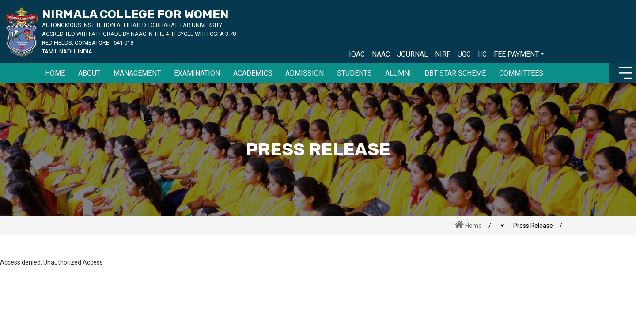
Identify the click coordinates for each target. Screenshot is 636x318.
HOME (55, 73)
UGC (464, 54)
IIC (482, 54)
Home (468, 225)
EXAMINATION (197, 73)
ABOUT (89, 73)
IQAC (357, 54)
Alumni (398, 73)
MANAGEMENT (137, 73)
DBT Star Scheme (455, 73)
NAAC (381, 54)
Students (354, 73)
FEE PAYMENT (516, 54)
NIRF (442, 54)
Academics (253, 73)
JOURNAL (412, 54)
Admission (304, 73)
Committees (521, 73)
